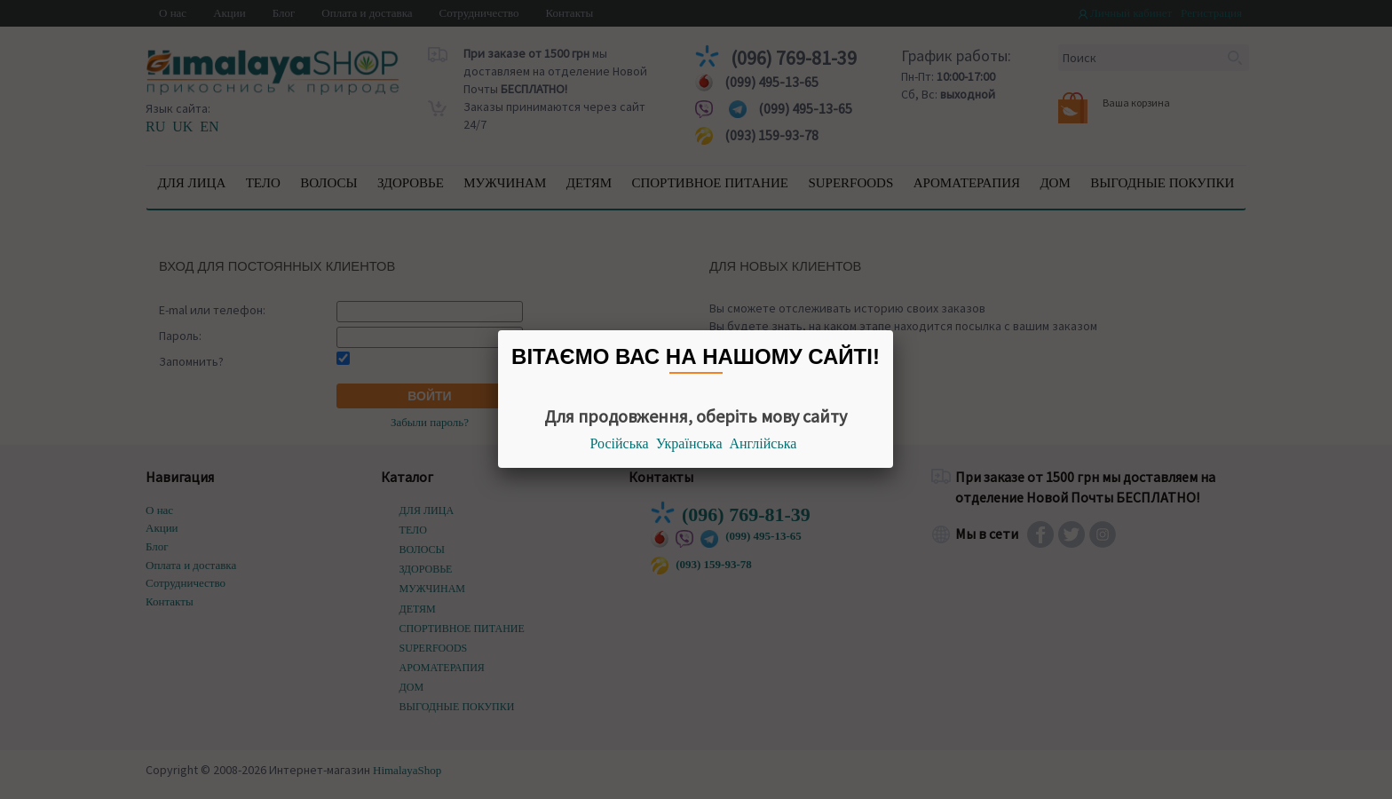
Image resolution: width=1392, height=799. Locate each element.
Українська (689, 443)
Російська (619, 443)
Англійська (763, 443)
